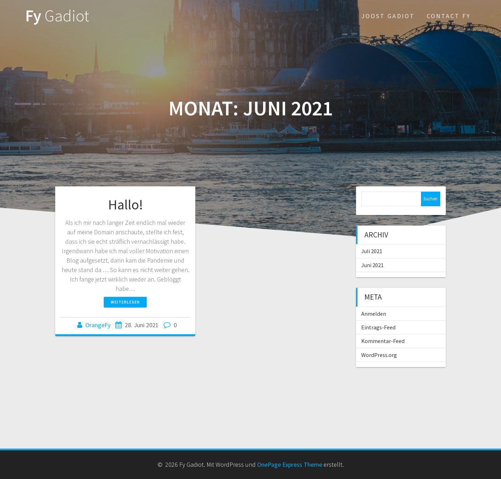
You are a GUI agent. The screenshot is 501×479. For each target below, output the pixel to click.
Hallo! (125, 204)
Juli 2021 (371, 251)
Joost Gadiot (388, 16)
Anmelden (373, 313)
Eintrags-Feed (378, 327)
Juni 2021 (372, 265)
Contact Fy (449, 16)
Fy (57, 16)
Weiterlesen (125, 302)
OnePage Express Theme (289, 464)
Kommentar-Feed (383, 340)
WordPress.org (379, 354)
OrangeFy (97, 325)
